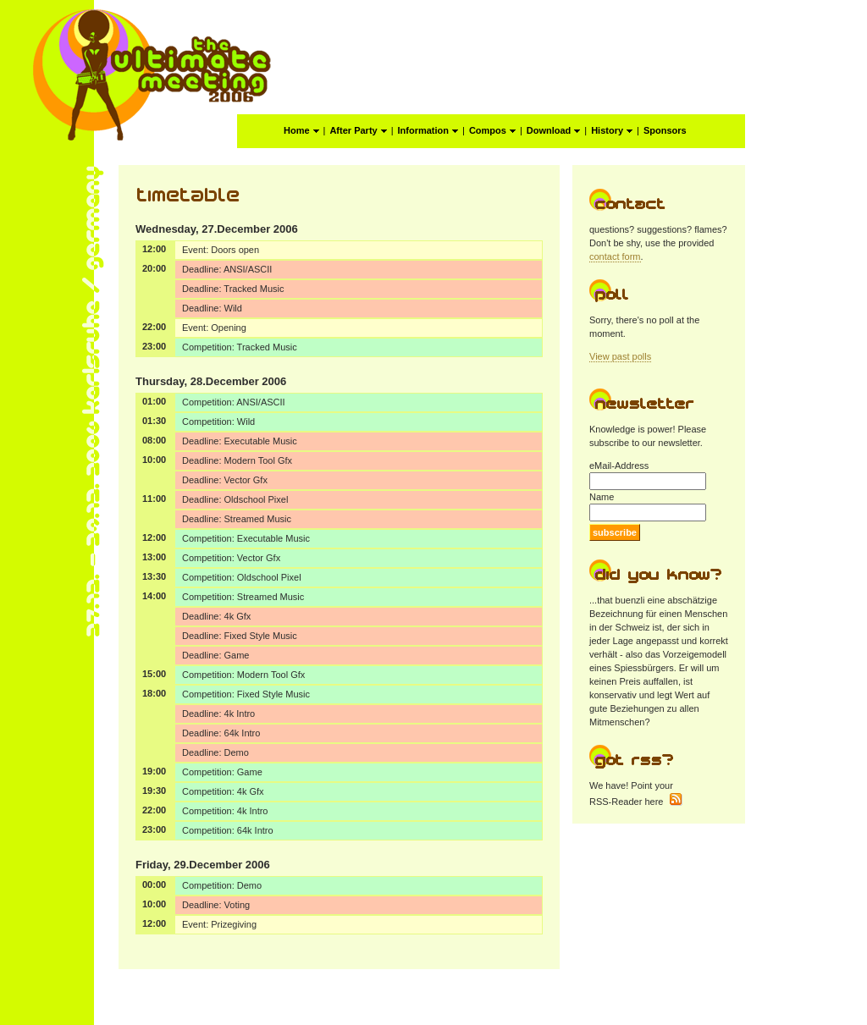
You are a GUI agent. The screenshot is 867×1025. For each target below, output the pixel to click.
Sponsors (665, 130)
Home (301, 130)
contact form (615, 256)
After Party (357, 130)
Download (554, 130)
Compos (492, 130)
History (611, 130)
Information (428, 130)
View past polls (620, 356)
